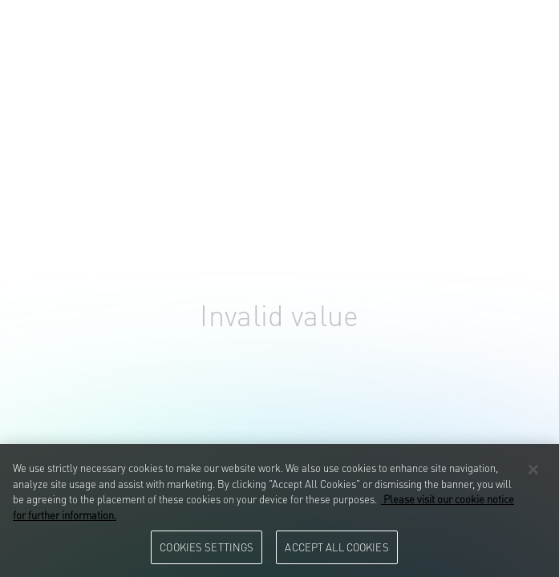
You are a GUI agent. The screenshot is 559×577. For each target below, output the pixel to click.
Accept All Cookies (336, 546)
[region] (279, 510)
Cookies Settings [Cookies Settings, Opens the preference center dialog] (206, 546)
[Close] (533, 469)
